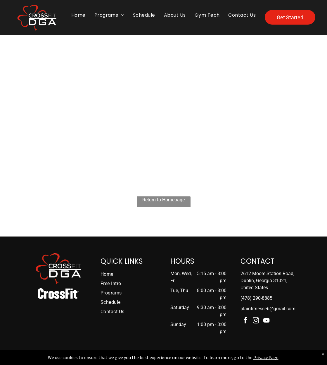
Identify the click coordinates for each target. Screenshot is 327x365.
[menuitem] (78, 15)
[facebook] (245, 321)
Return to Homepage (163, 200)
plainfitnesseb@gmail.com (268, 308)
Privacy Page (265, 357)
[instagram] (255, 321)
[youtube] (266, 321)
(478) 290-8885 (256, 298)
